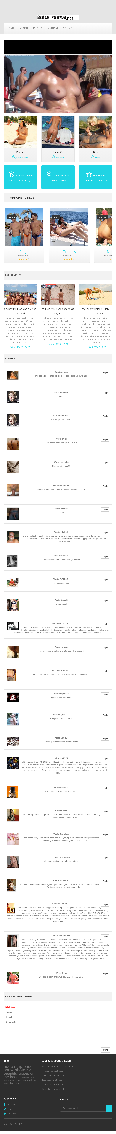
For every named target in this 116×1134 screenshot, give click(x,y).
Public (37, 27)
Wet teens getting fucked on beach (57, 1066)
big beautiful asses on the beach (19, 1073)
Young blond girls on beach (53, 1075)
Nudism (52, 27)
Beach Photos (21, 1124)
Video (24, 27)
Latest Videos (13, 275)
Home (11, 27)
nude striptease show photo (18, 1068)
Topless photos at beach (52, 1071)
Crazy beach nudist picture (53, 1084)
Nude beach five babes (51, 1080)
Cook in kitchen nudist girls (52, 1089)
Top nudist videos (21, 197)
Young (67, 27)
